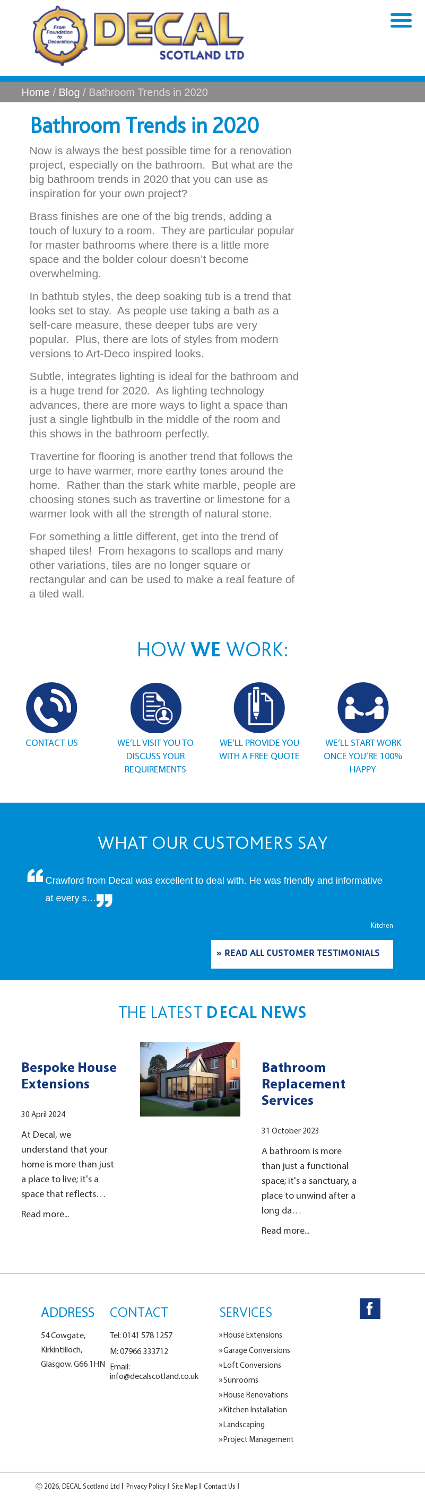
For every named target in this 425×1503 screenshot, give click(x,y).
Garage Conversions (256, 1350)
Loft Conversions (252, 1365)
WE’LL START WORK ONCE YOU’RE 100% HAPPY (363, 755)
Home (36, 92)
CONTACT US (51, 742)
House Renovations (255, 1395)
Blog (69, 92)
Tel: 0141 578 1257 (141, 1335)
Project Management (258, 1439)
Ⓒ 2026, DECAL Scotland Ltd (78, 1486)
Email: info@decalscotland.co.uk (154, 1371)
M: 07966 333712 (139, 1351)
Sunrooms (240, 1380)
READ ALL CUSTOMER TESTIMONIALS (302, 954)
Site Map (184, 1486)
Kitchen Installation (255, 1409)
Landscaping (244, 1424)
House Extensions (252, 1335)
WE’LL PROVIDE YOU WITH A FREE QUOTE (259, 749)
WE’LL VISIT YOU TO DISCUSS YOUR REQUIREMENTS (155, 755)
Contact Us (220, 1486)
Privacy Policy (146, 1486)
